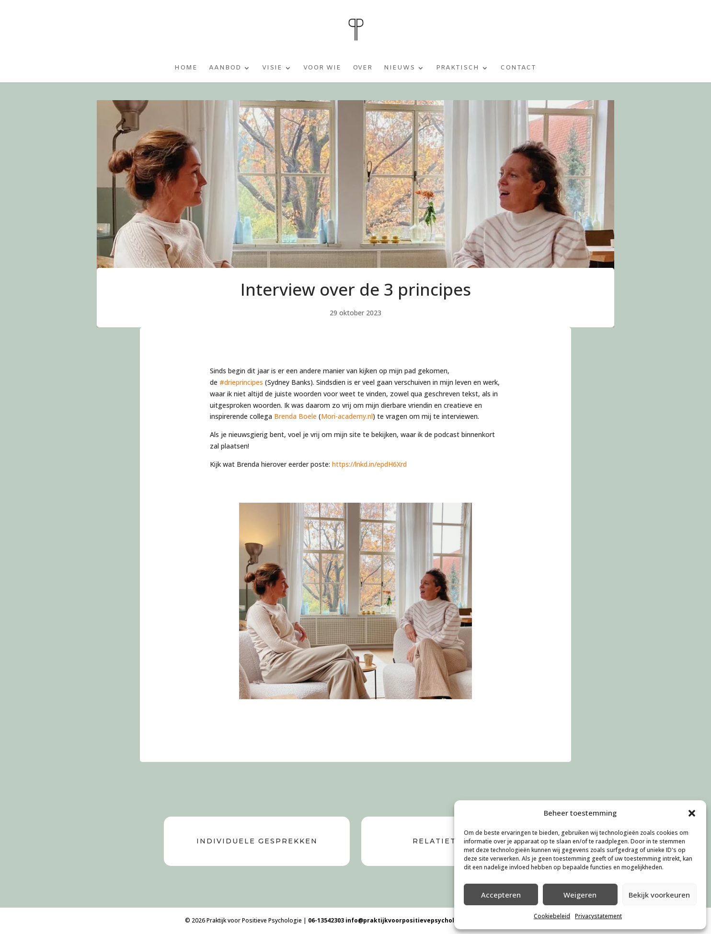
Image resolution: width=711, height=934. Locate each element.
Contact (518, 68)
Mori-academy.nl (347, 416)
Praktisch (457, 68)
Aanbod (225, 68)
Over (362, 68)
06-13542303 (326, 920)
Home (185, 68)
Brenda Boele (295, 416)
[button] (692, 813)
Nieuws (399, 68)
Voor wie (322, 68)
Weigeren (579, 894)
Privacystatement (598, 916)
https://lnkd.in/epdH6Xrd (369, 464)
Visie (272, 68)
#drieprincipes (241, 382)
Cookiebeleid (552, 916)
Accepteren (501, 894)
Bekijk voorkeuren (659, 894)
